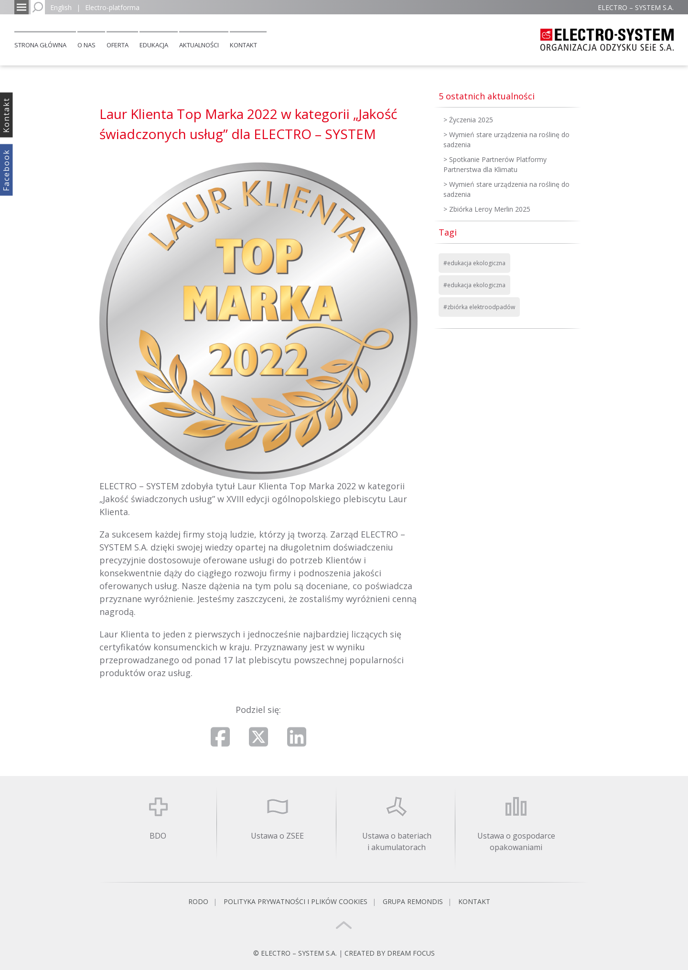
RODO (198, 901)
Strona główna (40, 45)
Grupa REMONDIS (413, 901)
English (61, 7)
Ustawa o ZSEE (277, 835)
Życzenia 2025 (471, 119)
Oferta (118, 45)
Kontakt (243, 45)
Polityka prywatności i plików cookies (295, 901)
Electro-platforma (112, 7)
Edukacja (154, 45)
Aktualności (199, 45)
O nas (86, 45)
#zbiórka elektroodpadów (479, 307)
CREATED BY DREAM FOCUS (389, 953)
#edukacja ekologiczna (474, 263)
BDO (158, 835)
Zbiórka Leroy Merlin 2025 (489, 209)
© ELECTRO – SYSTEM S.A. (296, 953)
